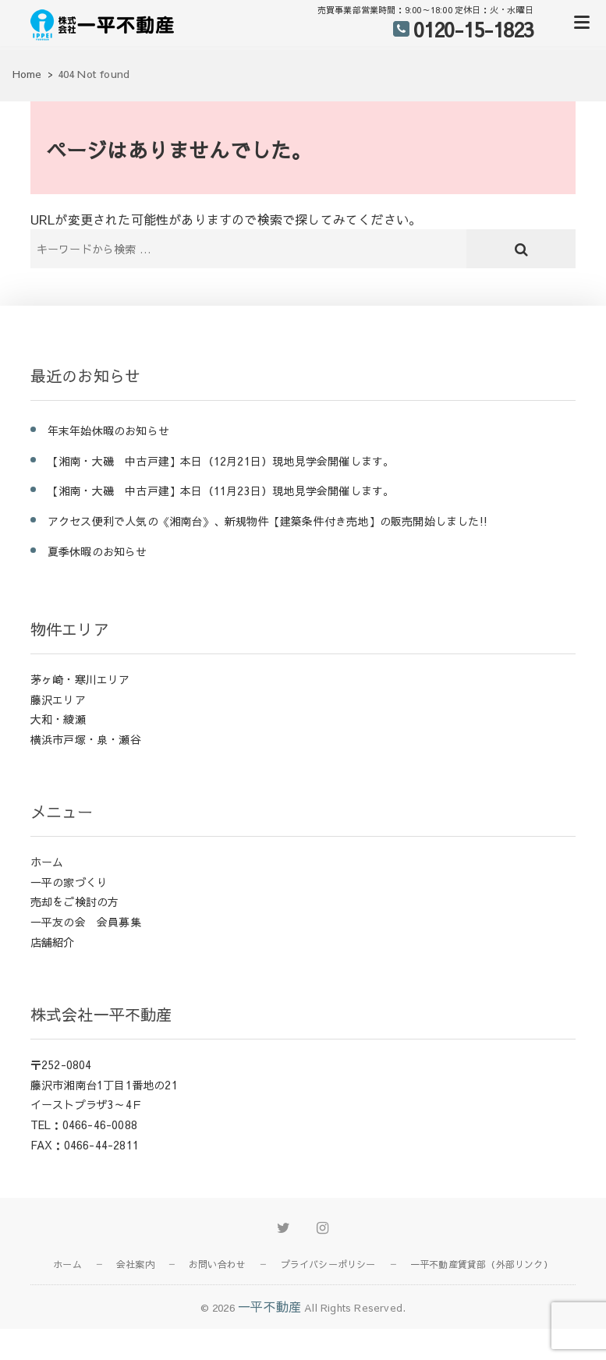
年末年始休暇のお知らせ (108, 430)
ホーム (47, 861)
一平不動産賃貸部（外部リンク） (481, 1264)
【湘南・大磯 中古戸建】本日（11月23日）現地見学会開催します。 (221, 490)
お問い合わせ (217, 1264)
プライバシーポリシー (328, 1264)
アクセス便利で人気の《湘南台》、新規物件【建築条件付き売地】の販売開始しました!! (267, 521)
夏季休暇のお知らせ (97, 551)
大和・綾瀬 (58, 719)
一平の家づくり (69, 882)
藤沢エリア (58, 699)
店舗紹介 (52, 942)
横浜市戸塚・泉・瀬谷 (85, 739)
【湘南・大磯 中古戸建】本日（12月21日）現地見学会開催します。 (221, 461)
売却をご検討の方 (74, 901)
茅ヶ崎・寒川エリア (80, 679)
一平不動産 (269, 1306)
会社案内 (135, 1264)
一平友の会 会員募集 (85, 922)
